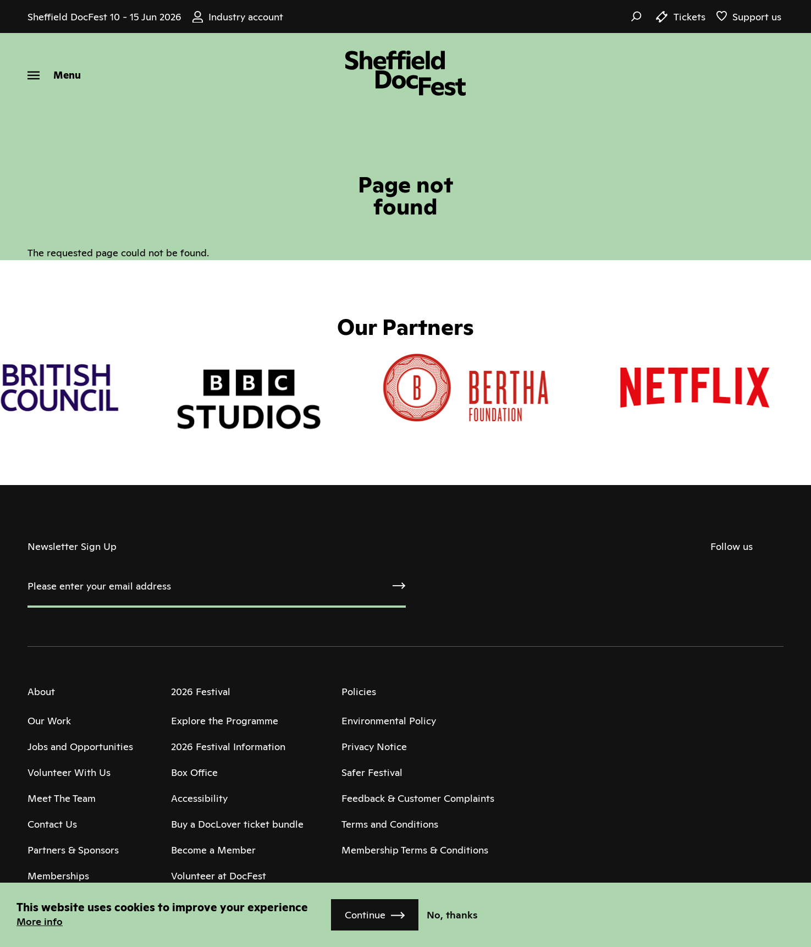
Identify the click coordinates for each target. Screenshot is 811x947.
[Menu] (54, 75)
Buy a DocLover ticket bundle (237, 824)
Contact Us (52, 824)
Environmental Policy (388, 720)
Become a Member (213, 850)
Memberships (58, 875)
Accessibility (199, 798)
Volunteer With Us (69, 772)
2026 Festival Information (228, 746)
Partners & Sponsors (73, 850)
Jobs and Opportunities (80, 746)
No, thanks (452, 915)
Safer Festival (371, 772)
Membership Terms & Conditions (414, 850)
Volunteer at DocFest (218, 875)
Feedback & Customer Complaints (417, 798)
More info (39, 921)
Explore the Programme (224, 720)
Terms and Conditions (389, 824)
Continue (365, 915)
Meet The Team (61, 798)
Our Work (49, 720)
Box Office (194, 772)
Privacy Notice (374, 746)
